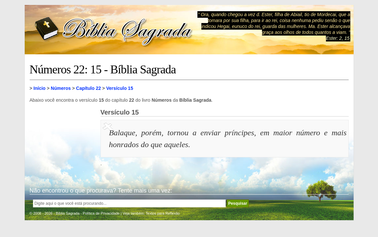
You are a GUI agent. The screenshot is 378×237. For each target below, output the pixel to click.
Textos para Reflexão (163, 213)
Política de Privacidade (101, 213)
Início (40, 88)
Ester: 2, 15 (338, 38)
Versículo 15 (119, 88)
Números (61, 88)
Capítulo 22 (88, 88)
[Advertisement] (63, 141)
